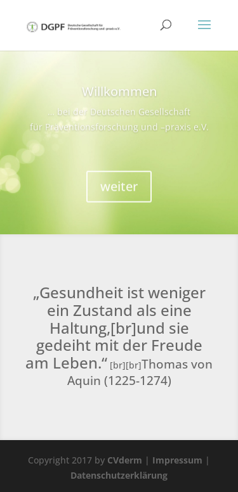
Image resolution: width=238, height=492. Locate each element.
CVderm (124, 460)
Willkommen (119, 95)
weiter (119, 190)
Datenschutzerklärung (119, 475)
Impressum (177, 460)
